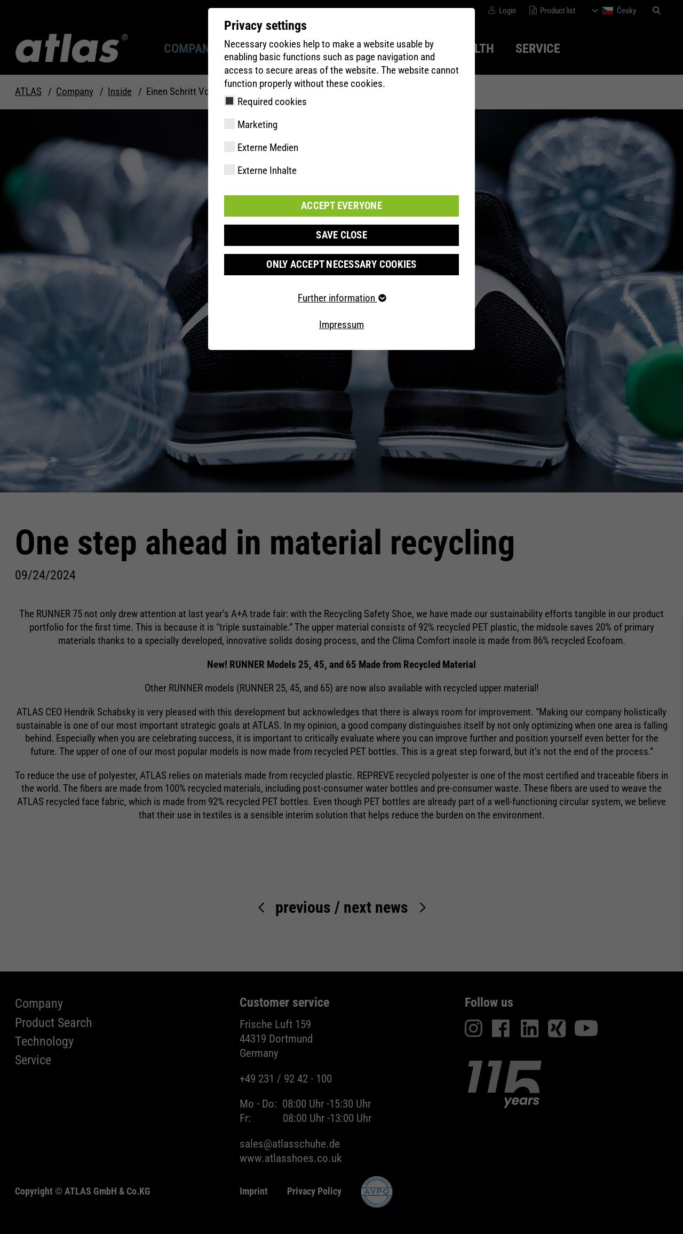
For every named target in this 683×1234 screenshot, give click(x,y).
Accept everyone (341, 206)
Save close (341, 235)
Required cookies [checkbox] (272, 101)
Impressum (341, 325)
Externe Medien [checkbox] (267, 147)
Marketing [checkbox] (257, 124)
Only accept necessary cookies (341, 264)
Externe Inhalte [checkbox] (267, 170)
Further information (341, 298)
